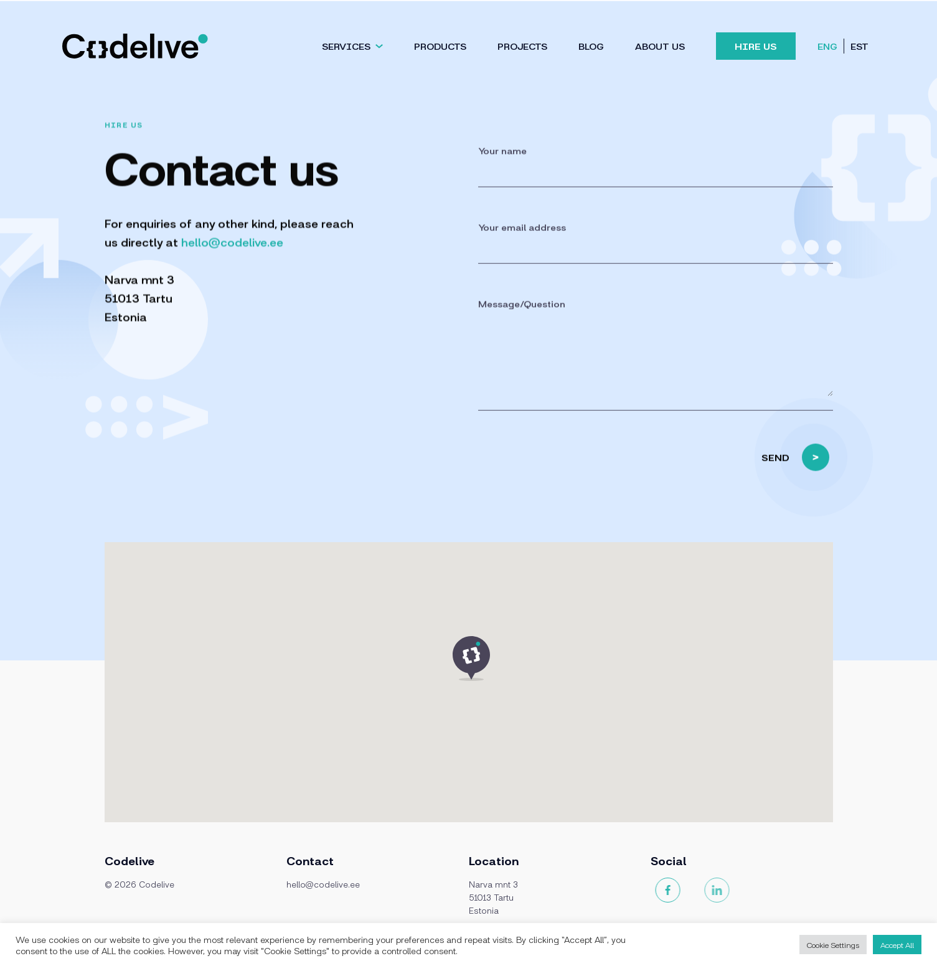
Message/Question (521, 316)
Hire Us (756, 46)
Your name (502, 163)
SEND (795, 470)
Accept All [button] (897, 944)
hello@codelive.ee (232, 241)
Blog (591, 46)
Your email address (522, 239)
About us (660, 46)
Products (440, 46)
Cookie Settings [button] (833, 944)
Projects (522, 46)
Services (346, 46)
